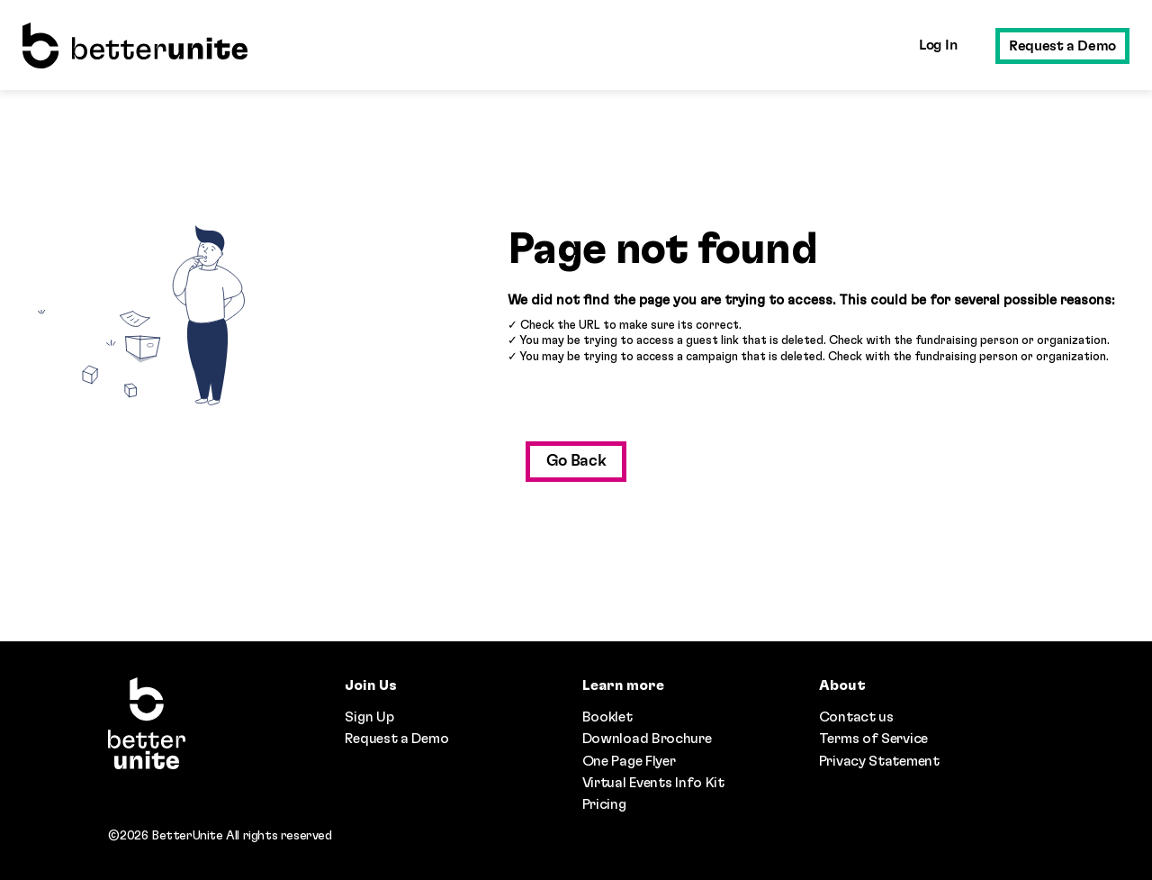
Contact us (856, 717)
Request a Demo (1062, 46)
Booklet (607, 717)
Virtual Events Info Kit (653, 783)
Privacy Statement (879, 761)
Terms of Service (873, 738)
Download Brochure (647, 738)
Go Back (576, 461)
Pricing (604, 804)
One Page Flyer (629, 761)
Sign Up (369, 717)
